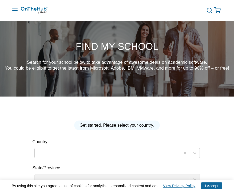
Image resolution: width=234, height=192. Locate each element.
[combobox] (38, 153)
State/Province (46, 168)
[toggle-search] (211, 10)
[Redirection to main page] (39, 10)
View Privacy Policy (179, 186)
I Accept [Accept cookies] (211, 186)
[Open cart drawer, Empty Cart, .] (218, 10)
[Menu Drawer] (15, 10)
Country (40, 142)
